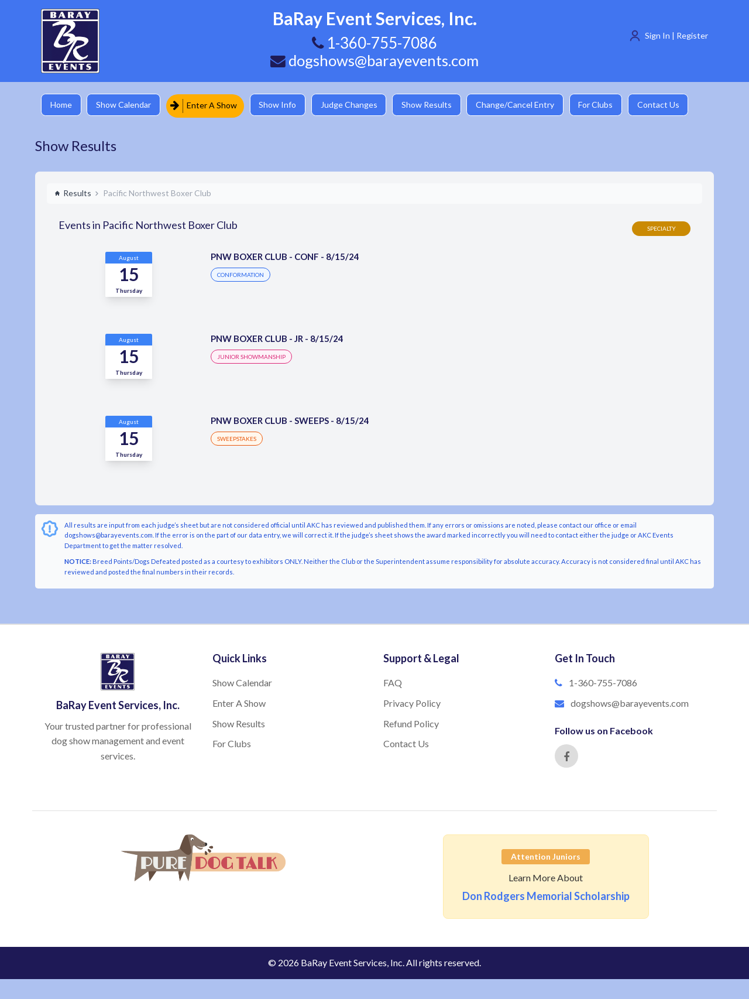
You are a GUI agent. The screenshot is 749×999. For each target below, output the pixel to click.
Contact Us (670, 105)
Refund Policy (411, 722)
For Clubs (606, 105)
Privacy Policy (412, 702)
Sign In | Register (676, 35)
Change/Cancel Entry (524, 105)
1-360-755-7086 (603, 681)
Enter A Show (206, 105)
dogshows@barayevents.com (374, 60)
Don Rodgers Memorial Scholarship (546, 895)
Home (62, 105)
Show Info (281, 105)
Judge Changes (354, 105)
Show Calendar (125, 105)
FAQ (392, 681)
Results (72, 192)
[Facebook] (566, 756)
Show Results (433, 105)
